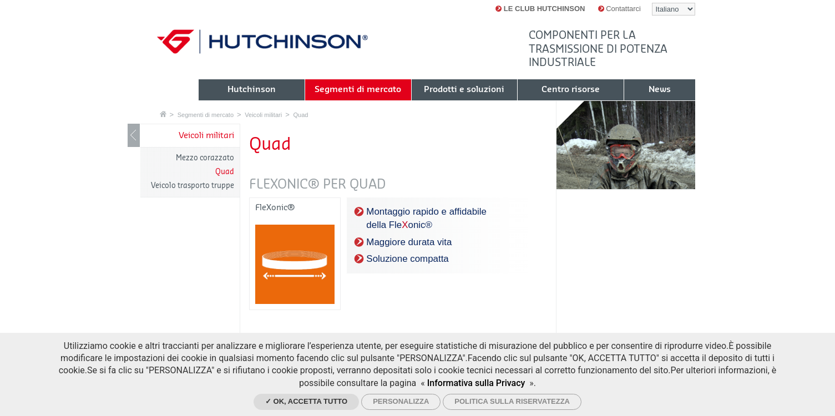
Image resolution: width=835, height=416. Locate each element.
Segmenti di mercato (206, 114)
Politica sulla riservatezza (512, 401)
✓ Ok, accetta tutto (306, 401)
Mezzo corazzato (205, 157)
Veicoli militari (263, 114)
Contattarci (619, 8)
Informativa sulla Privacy (476, 383)
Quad (300, 114)
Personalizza (401, 401)
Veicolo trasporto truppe (192, 185)
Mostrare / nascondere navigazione (134, 135)
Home (163, 114)
